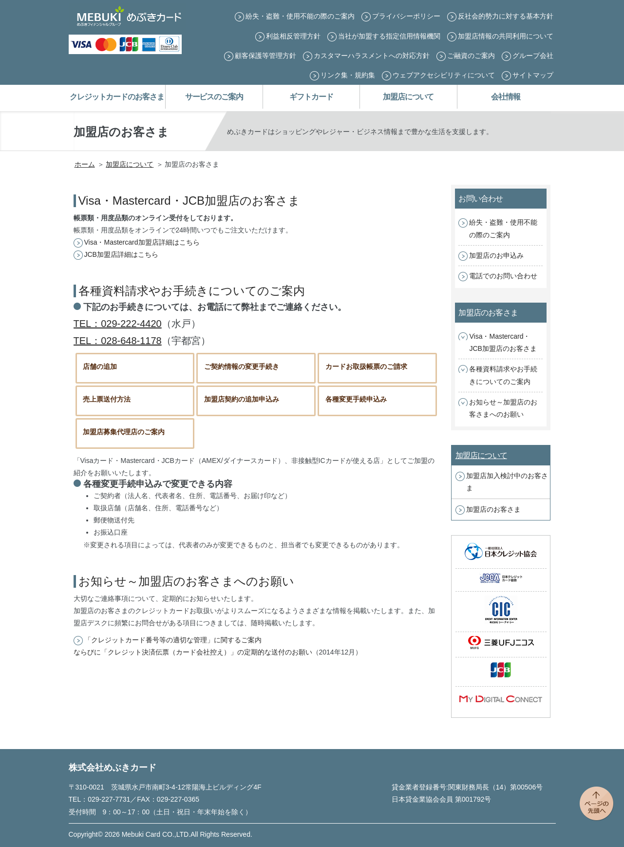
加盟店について (408, 97)
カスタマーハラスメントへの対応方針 (372, 55)
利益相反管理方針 (293, 36)
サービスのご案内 (214, 97)
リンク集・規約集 (348, 75)
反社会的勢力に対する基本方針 (505, 16)
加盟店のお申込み (496, 255)
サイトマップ (532, 75)
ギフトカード (311, 97)
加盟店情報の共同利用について (505, 36)
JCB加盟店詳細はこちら (121, 254)
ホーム (85, 164)
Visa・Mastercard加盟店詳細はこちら (142, 242)
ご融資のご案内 (471, 55)
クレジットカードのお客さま (117, 97)
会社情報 (505, 97)
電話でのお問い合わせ (503, 276)
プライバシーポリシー (406, 16)
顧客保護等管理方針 (265, 55)
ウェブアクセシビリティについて (444, 75)
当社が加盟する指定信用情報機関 (389, 36)
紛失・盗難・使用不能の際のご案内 (300, 16)
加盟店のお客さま (493, 509)
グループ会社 (532, 55)
